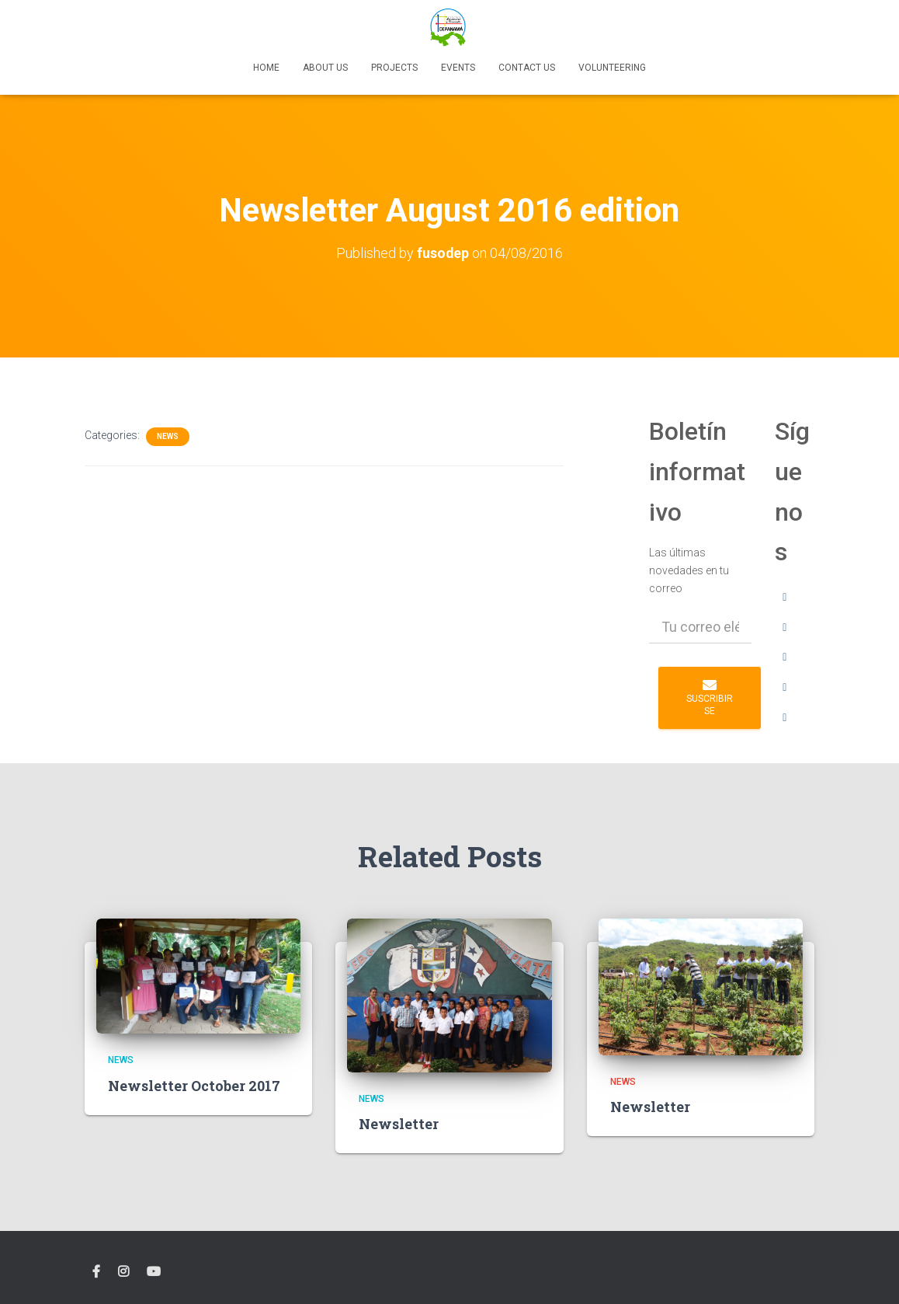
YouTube (153, 1272)
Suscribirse (709, 697)
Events (458, 67)
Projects (394, 67)
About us (325, 67)
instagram (123, 1272)
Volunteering (612, 67)
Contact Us (526, 67)
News (168, 436)
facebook (96, 1272)
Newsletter (399, 1123)
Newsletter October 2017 (194, 1085)
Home (266, 67)
